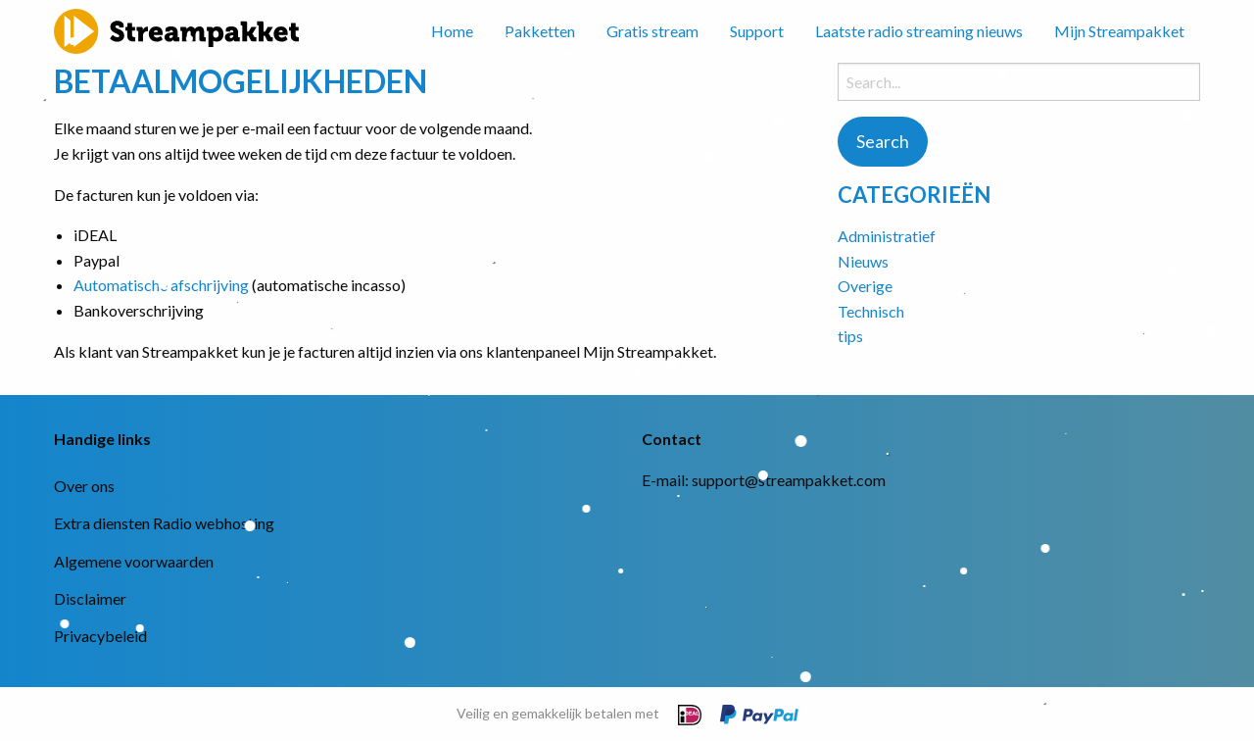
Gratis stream (652, 31)
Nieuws (863, 261)
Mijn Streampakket (1119, 31)
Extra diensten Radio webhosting (164, 523)
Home (452, 31)
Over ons (84, 485)
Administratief (887, 235)
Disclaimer (90, 598)
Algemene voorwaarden (134, 561)
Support (757, 31)
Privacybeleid (100, 635)
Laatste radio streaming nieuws (919, 31)
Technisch (871, 311)
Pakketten (540, 31)
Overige (865, 285)
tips (850, 335)
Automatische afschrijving (161, 284)
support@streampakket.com (789, 479)
